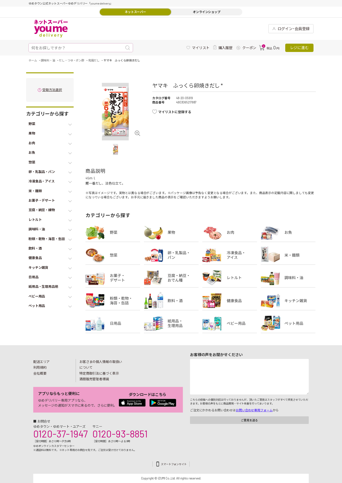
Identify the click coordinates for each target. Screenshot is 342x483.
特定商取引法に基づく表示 (99, 373)
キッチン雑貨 (288, 300)
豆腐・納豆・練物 (171, 277)
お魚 (288, 232)
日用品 (113, 323)
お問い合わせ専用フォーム (254, 410)
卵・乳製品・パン (171, 255)
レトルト (229, 277)
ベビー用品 (229, 323)
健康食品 (229, 300)
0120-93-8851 (119, 433)
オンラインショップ (206, 12)
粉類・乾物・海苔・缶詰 (113, 300)
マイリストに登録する (174, 112)
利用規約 (40, 367)
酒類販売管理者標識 (94, 379)
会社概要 (40, 373)
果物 (171, 232)
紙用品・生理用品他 (171, 323)
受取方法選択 (52, 90)
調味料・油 (288, 277)
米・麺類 (288, 255)
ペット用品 (288, 323)
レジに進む (299, 47)
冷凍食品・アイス (229, 255)
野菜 (113, 232)
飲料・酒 (171, 300)
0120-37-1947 (60, 433)
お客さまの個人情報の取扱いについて (100, 365)
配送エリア (41, 362)
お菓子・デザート (113, 277)
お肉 (229, 232)
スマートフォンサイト (174, 464)
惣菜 (113, 255)
